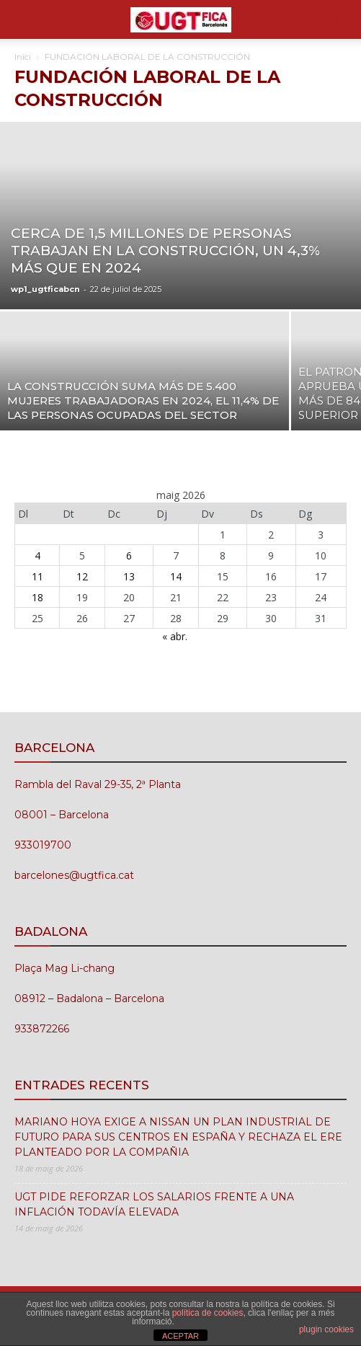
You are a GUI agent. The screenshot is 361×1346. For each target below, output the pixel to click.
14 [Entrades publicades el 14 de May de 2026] (176, 576)
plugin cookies (326, 1329)
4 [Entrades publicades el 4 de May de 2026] (37, 555)
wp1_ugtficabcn (45, 289)
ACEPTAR (180, 1336)
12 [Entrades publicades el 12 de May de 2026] (82, 576)
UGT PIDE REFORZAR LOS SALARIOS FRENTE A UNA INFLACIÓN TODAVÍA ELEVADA (154, 1204)
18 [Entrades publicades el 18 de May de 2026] (37, 597)
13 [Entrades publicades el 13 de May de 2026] (129, 576)
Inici (22, 56)
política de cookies (208, 1313)
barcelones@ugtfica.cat (74, 875)
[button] (24, 19)
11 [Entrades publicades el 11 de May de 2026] (37, 576)
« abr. (174, 636)
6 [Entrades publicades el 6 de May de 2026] (129, 555)
